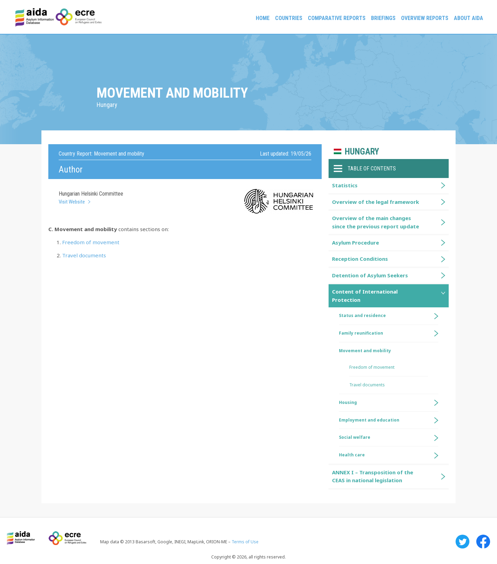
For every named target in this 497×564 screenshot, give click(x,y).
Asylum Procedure (355, 242)
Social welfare (354, 437)
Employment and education (369, 420)
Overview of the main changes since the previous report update (375, 222)
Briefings (383, 18)
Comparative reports (337, 18)
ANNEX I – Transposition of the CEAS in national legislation (372, 476)
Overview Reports (424, 18)
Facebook (483, 541)
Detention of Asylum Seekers (370, 275)
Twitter (462, 541)
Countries (288, 18)
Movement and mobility (365, 351)
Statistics (345, 185)
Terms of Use (245, 542)
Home (263, 18)
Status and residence (362, 315)
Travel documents (84, 255)
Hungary (362, 152)
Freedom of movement (90, 242)
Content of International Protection (365, 295)
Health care (352, 455)
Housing (348, 402)
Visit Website (72, 202)
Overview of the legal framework (375, 201)
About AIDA (468, 18)
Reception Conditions (360, 258)
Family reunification (361, 333)
